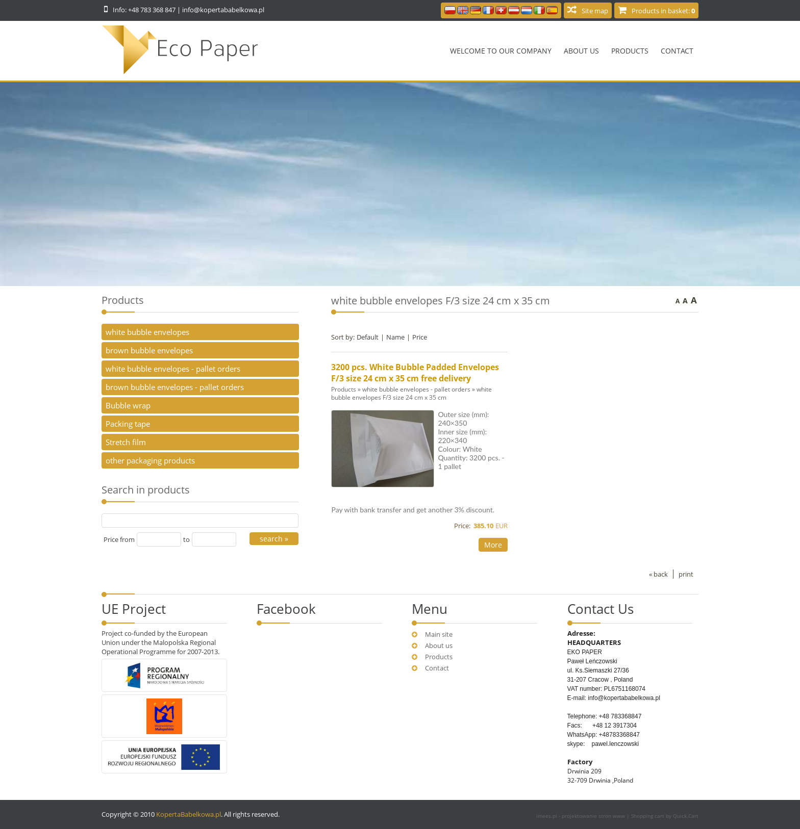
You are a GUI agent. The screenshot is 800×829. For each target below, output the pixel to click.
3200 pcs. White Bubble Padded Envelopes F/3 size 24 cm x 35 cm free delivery (415, 372)
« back (658, 574)
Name (395, 337)
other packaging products (150, 460)
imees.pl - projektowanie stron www (581, 815)
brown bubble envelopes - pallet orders (175, 387)
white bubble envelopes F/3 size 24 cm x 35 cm (411, 393)
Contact (677, 51)
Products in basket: (663, 10)
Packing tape (128, 424)
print (686, 574)
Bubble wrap (128, 405)
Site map (595, 10)
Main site (439, 634)
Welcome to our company (501, 51)
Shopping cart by (664, 815)
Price (419, 337)
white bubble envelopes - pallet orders (416, 389)
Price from (119, 539)
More (493, 545)
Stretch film (126, 442)
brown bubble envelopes (149, 350)
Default (368, 337)
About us (581, 51)
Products (629, 51)
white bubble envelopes (147, 332)
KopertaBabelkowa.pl (188, 814)
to (186, 539)
